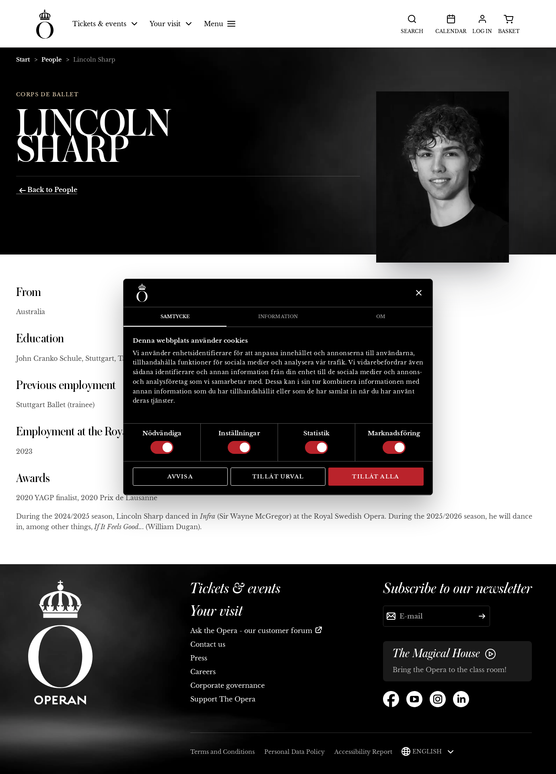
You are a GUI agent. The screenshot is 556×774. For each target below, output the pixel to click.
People (51, 59)
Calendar (450, 23)
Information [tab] (278, 316)
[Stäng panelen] (418, 293)
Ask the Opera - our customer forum (251, 631)
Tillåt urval (278, 476)
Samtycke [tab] (175, 316)
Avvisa (180, 476)
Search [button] (412, 23)
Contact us (207, 644)
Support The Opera (222, 699)
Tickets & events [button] (105, 24)
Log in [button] (482, 23)
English (433, 751)
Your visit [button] (171, 24)
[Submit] (482, 616)
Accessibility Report (363, 751)
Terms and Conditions (222, 751)
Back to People (48, 190)
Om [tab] (380, 316)
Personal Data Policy (294, 751)
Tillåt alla (375, 476)
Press (198, 658)
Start (23, 59)
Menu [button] (221, 23)
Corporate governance (227, 685)
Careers (203, 672)
